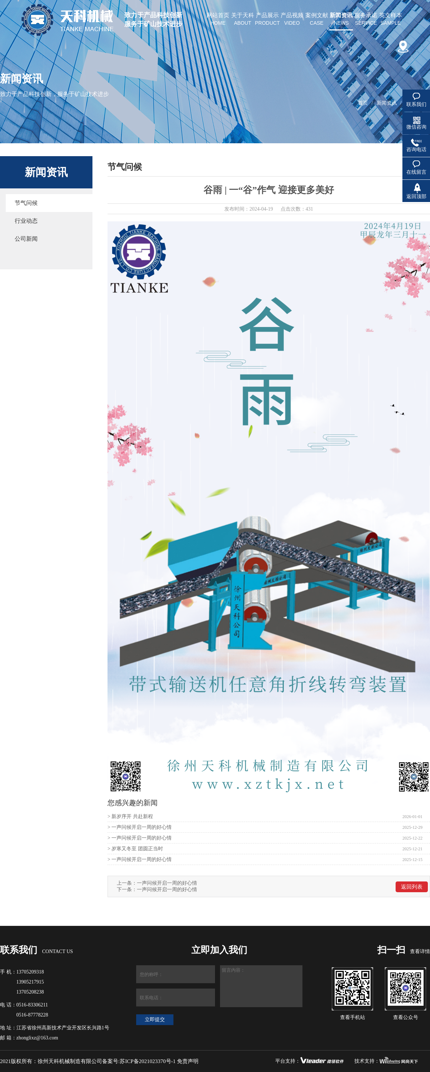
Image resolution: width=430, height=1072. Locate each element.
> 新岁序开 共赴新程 (130, 816)
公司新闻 (26, 239)
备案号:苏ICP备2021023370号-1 (139, 1061)
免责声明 (188, 1061)
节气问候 (26, 203)
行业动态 (26, 221)
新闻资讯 (387, 103)
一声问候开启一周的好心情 (167, 883)
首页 (363, 103)
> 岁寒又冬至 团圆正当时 (135, 848)
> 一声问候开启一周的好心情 (140, 827)
